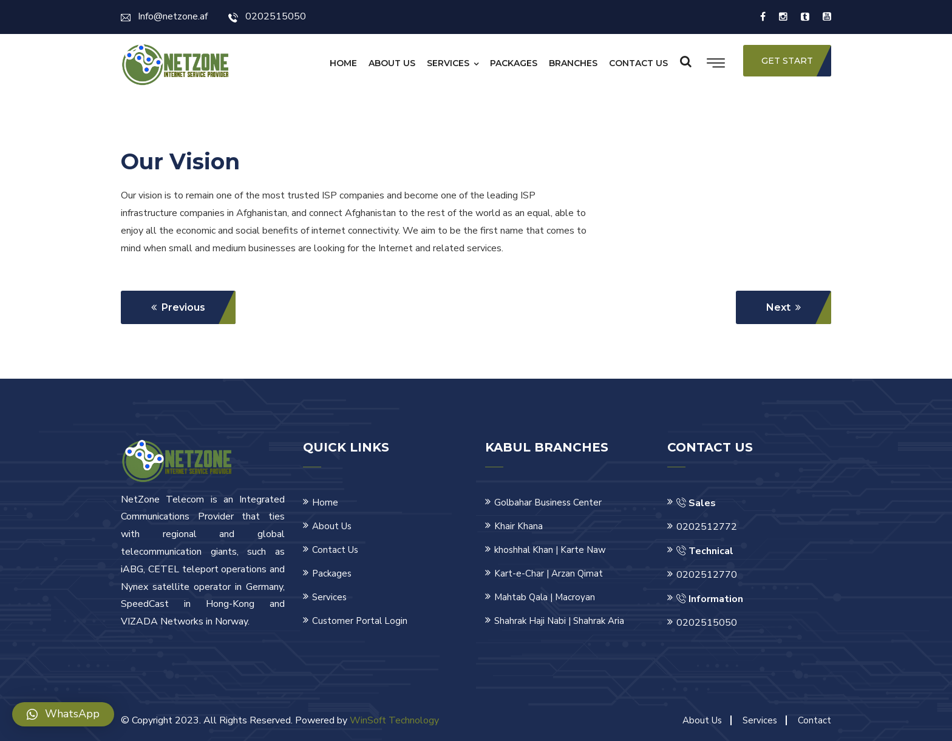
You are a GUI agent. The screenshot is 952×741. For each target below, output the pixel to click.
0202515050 (267, 16)
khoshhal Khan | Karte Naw (550, 550)
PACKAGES (513, 63)
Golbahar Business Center (548, 502)
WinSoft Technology (394, 720)
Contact (814, 720)
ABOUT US (392, 63)
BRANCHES (573, 63)
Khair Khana (518, 526)
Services (329, 597)
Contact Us (335, 550)
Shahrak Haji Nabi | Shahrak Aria (559, 621)
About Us (332, 526)
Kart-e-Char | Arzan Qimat (548, 573)
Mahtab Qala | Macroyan (544, 597)
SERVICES (448, 63)
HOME (343, 63)
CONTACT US (638, 63)
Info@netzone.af (164, 16)
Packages (332, 573)
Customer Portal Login (359, 621)
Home (325, 502)
